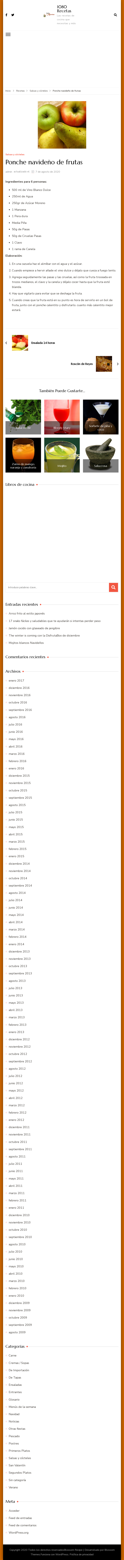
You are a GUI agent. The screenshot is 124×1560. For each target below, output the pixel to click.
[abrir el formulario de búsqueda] (115, 15)
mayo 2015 (16, 827)
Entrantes (15, 1392)
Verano (13, 1487)
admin (8, 172)
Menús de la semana (22, 1407)
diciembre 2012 (19, 1039)
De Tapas (15, 1377)
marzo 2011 (17, 1193)
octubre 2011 (18, 1142)
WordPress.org (19, 1533)
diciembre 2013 (19, 951)
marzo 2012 (17, 1105)
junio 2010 (16, 1259)
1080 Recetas (64, 8)
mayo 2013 (16, 1003)
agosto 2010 (17, 1244)
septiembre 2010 (20, 1237)
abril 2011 (16, 1186)
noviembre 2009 (20, 1310)
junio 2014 (16, 908)
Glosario (14, 1400)
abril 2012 (16, 1098)
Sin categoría (17, 1480)
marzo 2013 (17, 1017)
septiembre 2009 (20, 1325)
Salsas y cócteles (14, 154)
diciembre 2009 (19, 1303)
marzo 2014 (17, 929)
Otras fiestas (17, 1429)
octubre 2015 (18, 790)
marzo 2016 (17, 754)
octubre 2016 (18, 702)
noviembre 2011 (20, 1134)
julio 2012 (15, 1076)
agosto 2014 (17, 893)
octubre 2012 (18, 1054)
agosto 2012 (17, 1069)
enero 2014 (16, 944)
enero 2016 (16, 768)
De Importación (19, 1370)
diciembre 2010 (19, 1215)
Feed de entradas (20, 1518)
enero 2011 (16, 1208)
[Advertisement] (62, 63)
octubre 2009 (18, 1318)
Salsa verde (23, 428)
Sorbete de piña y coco (100, 427)
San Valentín (17, 1465)
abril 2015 (16, 834)
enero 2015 (16, 856)
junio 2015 (16, 820)
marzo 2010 (17, 1281)
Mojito (61, 466)
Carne (12, 1355)
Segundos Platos (20, 1473)
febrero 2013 (17, 1025)
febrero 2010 (17, 1288)
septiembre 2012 (20, 1061)
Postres (14, 1443)
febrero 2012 (17, 1113)
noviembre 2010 (20, 1222)
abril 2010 (16, 1274)
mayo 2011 (16, 1178)
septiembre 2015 (20, 798)
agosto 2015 (17, 805)
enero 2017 (16, 681)
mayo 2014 (16, 915)
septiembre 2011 (20, 1149)
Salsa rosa (100, 466)
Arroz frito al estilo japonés (27, 613)
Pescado (14, 1436)
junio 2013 (16, 995)
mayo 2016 (16, 739)
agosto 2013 (17, 981)
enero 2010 (16, 1296)
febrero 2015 (17, 849)
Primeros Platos (19, 1451)
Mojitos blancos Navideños (26, 643)
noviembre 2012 (20, 1047)
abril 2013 (16, 1010)
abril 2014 (16, 922)
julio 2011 (15, 1164)
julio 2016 (15, 724)
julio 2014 (15, 900)
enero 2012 (16, 1120)
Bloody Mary (62, 428)
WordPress (61, 1554)
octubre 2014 (18, 878)
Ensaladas (15, 1385)
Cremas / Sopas (19, 1363)
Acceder (14, 1511)
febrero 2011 (17, 1200)
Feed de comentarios (22, 1525)
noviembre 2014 (20, 871)
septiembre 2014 (20, 886)
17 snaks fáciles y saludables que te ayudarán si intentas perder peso (55, 621)
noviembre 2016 (20, 695)
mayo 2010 (16, 1266)
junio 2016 (16, 732)
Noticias (14, 1421)
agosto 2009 (17, 1332)
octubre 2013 (18, 966)
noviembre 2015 (20, 783)
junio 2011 (16, 1171)
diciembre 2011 (19, 1127)
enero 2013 (16, 1032)
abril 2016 (16, 746)
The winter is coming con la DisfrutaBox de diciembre (44, 635)
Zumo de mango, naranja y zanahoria (23, 465)
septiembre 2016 (20, 710)
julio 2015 (15, 812)
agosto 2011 (17, 1156)
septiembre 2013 (20, 973)
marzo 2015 (17, 842)
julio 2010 (15, 1252)
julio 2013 (15, 988)
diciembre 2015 (19, 776)
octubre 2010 (18, 1230)
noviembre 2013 (20, 959)
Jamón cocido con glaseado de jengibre (34, 628)
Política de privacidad (81, 1554)
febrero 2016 (17, 761)
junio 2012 (16, 1083)
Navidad (14, 1414)
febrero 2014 (17, 937)
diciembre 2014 (19, 864)
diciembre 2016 (19, 688)
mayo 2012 (16, 1091)
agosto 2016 (17, 717)
